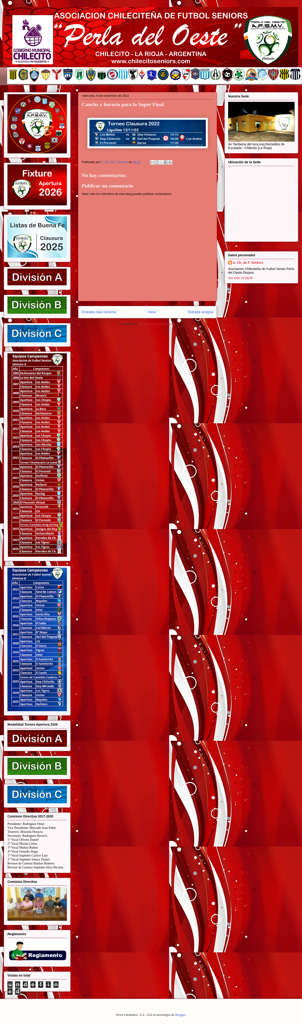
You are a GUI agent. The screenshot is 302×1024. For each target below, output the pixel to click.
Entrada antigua (200, 312)
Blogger (180, 1015)
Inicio (152, 312)
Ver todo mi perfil (240, 278)
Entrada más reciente (99, 312)
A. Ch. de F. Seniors (248, 262)
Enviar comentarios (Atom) (157, 324)
